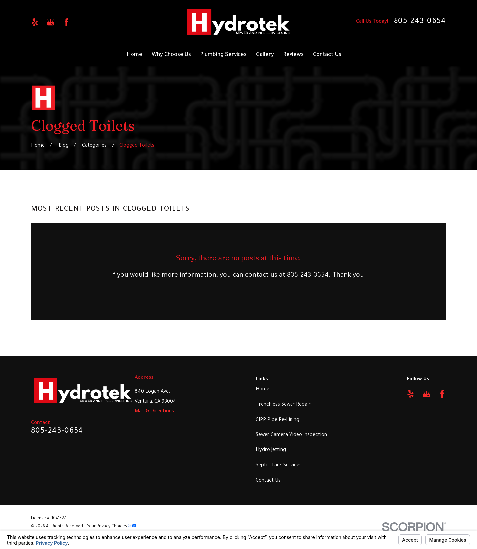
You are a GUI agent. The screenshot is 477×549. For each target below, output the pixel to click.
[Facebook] (66, 22)
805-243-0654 (420, 22)
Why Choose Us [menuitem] (171, 55)
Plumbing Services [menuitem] (223, 55)
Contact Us (268, 481)
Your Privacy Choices (111, 526)
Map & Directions (154, 411)
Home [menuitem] (134, 55)
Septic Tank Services (279, 465)
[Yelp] (35, 22)
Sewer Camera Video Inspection (291, 435)
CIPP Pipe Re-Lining (277, 420)
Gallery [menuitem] (265, 55)
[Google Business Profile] (50, 22)
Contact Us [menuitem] (327, 55)
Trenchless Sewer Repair (283, 405)
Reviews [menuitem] (293, 55)
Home (262, 389)
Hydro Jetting (271, 450)
